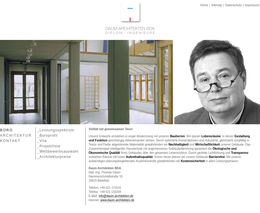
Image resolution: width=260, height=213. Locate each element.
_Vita (42, 141)
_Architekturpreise (54, 157)
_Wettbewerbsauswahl (58, 151)
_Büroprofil (47, 135)
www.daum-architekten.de (117, 200)
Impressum (252, 5)
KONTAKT (10, 141)
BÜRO (6, 130)
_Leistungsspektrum (55, 130)
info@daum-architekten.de (116, 196)
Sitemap (216, 5)
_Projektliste (48, 146)
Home (204, 5)
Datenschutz (233, 5)
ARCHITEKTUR (16, 135)
